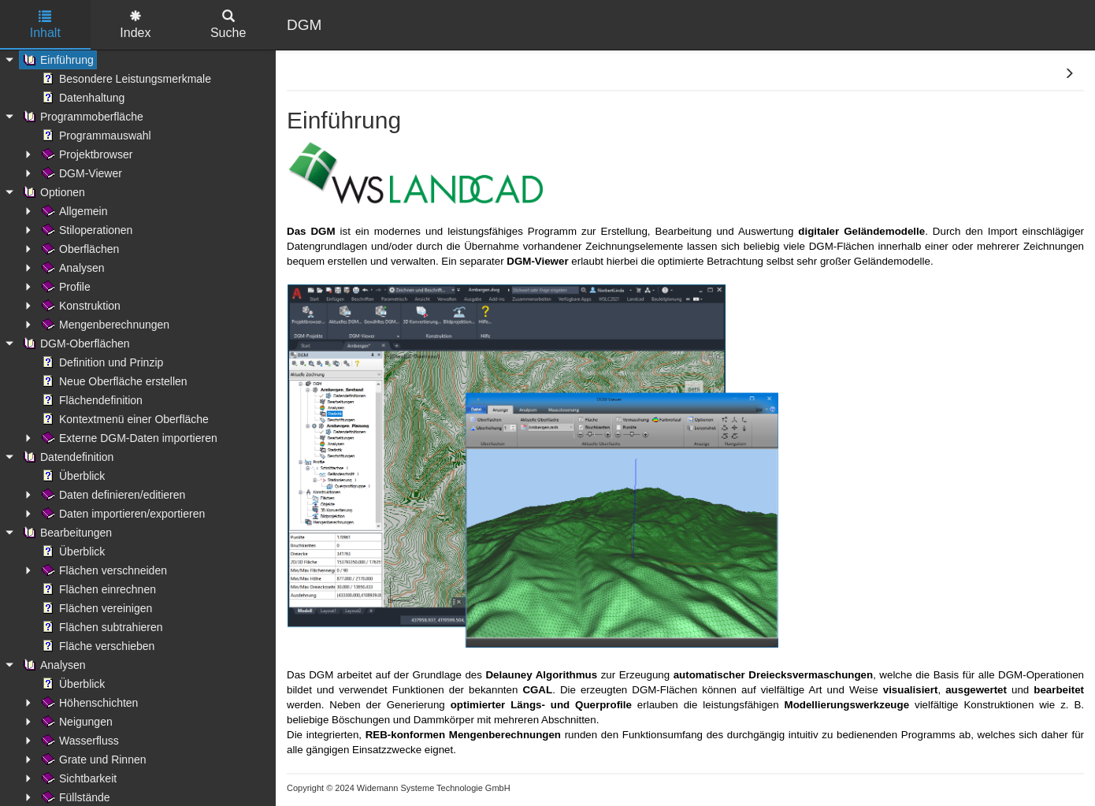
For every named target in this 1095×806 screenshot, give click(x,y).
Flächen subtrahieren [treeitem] (101, 627)
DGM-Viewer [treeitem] (80, 173)
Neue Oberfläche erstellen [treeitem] (113, 381)
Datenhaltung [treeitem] (81, 97)
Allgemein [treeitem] (73, 211)
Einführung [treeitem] (57, 59)
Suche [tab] (228, 24)
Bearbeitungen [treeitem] (66, 532)
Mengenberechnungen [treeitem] (104, 324)
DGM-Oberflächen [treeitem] (75, 343)
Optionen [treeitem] (52, 192)
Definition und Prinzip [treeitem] (101, 362)
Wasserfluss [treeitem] (79, 740)
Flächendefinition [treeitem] (91, 400)
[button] (1069, 74)
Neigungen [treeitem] (76, 721)
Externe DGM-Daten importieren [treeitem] (128, 438)
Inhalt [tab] (45, 24)
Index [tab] (135, 24)
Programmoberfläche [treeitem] (81, 116)
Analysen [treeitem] (72, 267)
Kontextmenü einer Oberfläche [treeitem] (124, 419)
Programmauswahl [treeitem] (95, 135)
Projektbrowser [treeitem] (85, 154)
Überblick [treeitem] (72, 475)
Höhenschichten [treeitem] (88, 702)
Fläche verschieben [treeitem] (96, 646)
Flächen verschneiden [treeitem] (103, 570)
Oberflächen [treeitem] (79, 249)
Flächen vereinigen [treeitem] (95, 608)
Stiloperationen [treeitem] (85, 230)
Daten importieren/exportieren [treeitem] (122, 513)
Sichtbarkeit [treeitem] (78, 778)
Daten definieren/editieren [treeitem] (112, 494)
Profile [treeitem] (65, 286)
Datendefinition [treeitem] (66, 457)
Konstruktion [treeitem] (80, 305)
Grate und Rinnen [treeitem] (93, 759)
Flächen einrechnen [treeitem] (97, 589)
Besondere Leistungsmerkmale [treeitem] (125, 78)
